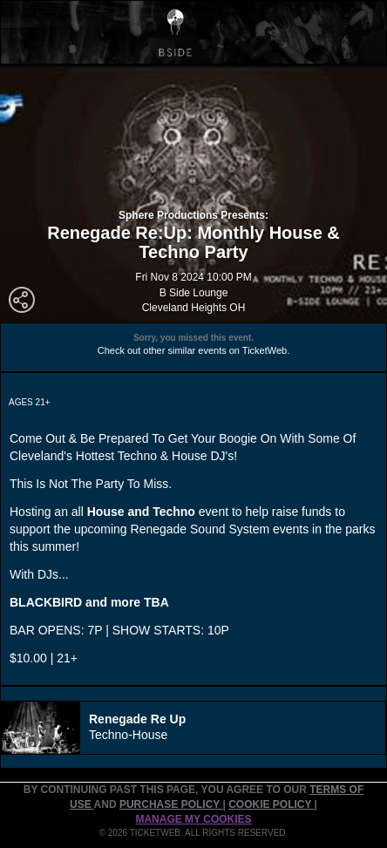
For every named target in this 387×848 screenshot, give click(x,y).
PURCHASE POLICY (170, 804)
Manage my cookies (193, 819)
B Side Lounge (194, 293)
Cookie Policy (271, 804)
